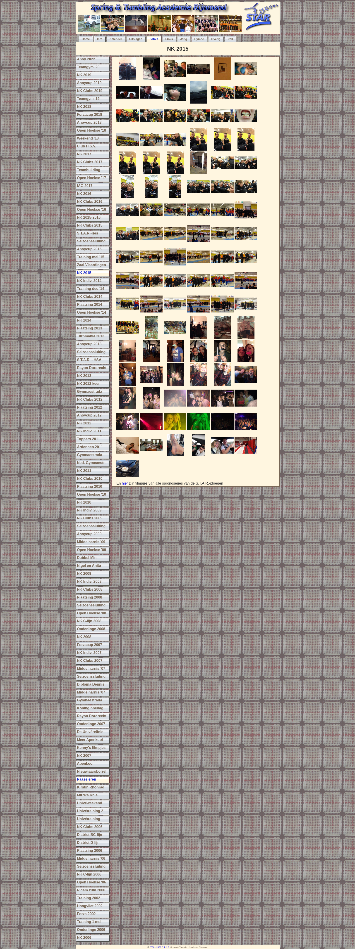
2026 (158, 947)
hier (125, 483)
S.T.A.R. (166, 947)
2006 (152, 947)
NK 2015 (178, 49)
